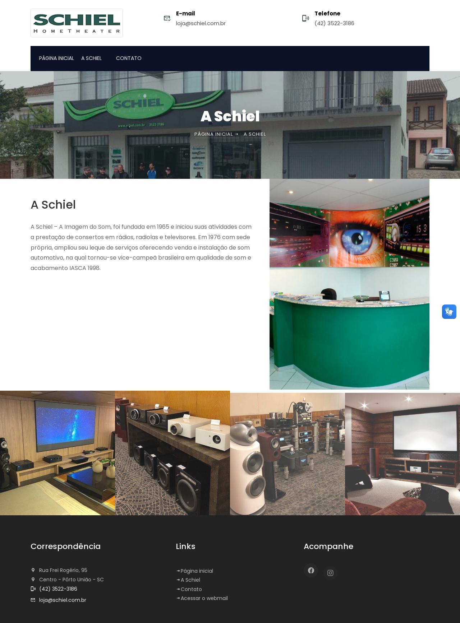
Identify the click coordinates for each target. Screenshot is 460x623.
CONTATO (129, 58)
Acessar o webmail (202, 598)
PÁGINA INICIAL (56, 58)
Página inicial (216, 134)
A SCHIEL (91, 58)
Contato (189, 589)
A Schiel (188, 580)
